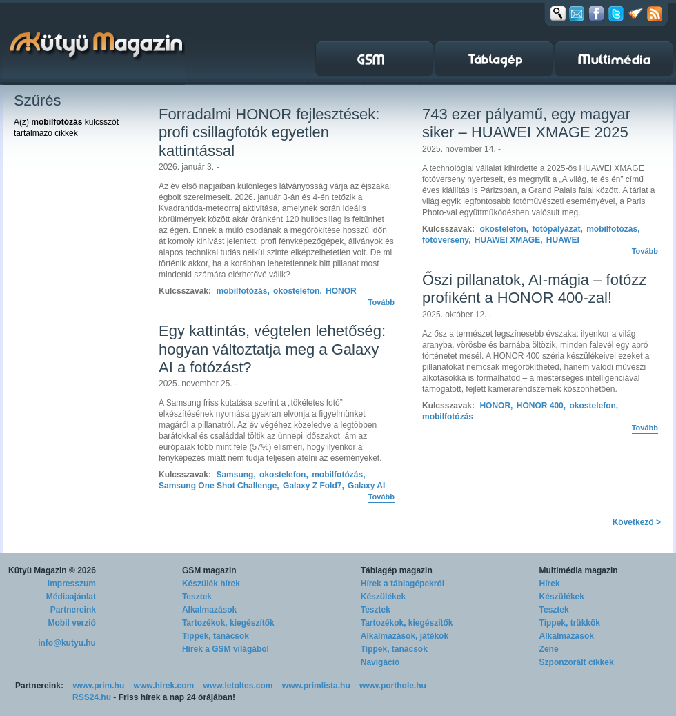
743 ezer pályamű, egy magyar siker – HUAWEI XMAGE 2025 (526, 123)
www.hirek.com (164, 685)
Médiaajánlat (71, 596)
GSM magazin (209, 570)
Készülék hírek (211, 583)
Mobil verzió (72, 623)
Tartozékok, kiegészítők (228, 623)
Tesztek (197, 596)
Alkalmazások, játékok (404, 636)
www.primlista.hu (316, 685)
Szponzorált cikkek (576, 662)
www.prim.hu (98, 685)
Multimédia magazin (578, 570)
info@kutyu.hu (67, 643)
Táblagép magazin (397, 570)
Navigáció (380, 662)
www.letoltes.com (238, 685)
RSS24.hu (91, 697)
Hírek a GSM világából (225, 649)
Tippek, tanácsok (215, 636)
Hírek (549, 583)
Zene (549, 649)
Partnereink (73, 610)
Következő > (637, 522)
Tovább (381, 302)
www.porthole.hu (392, 685)
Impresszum (72, 583)
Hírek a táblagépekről (402, 583)
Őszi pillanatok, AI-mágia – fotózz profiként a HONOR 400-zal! (534, 288)
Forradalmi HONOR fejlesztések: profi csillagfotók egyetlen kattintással (269, 132)
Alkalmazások (209, 610)
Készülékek (383, 596)
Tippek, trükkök (569, 623)
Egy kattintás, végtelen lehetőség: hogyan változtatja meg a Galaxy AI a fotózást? (272, 349)
